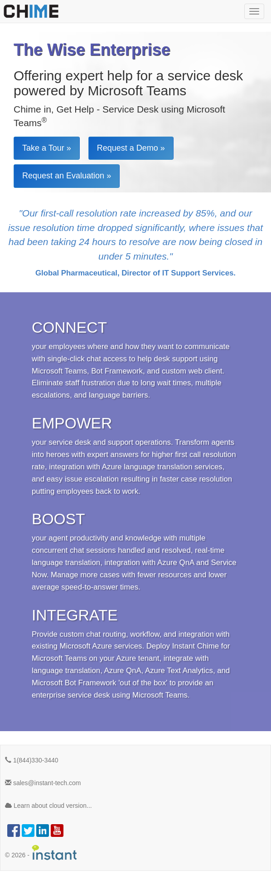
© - (41, 852)
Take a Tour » (46, 147)
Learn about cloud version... (48, 805)
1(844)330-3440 (31, 760)
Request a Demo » (131, 147)
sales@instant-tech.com (43, 783)
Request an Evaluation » (66, 175)
